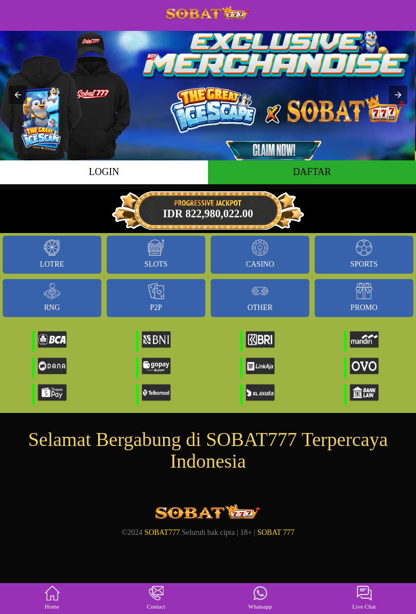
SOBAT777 (162, 532)
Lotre (52, 254)
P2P (156, 297)
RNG (52, 297)
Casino (260, 254)
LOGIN (104, 171)
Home (52, 598)
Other (260, 297)
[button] (18, 95)
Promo (364, 297)
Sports (364, 254)
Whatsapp (260, 598)
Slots (156, 254)
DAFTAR (312, 171)
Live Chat (364, 598)
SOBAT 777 (276, 532)
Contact (156, 598)
